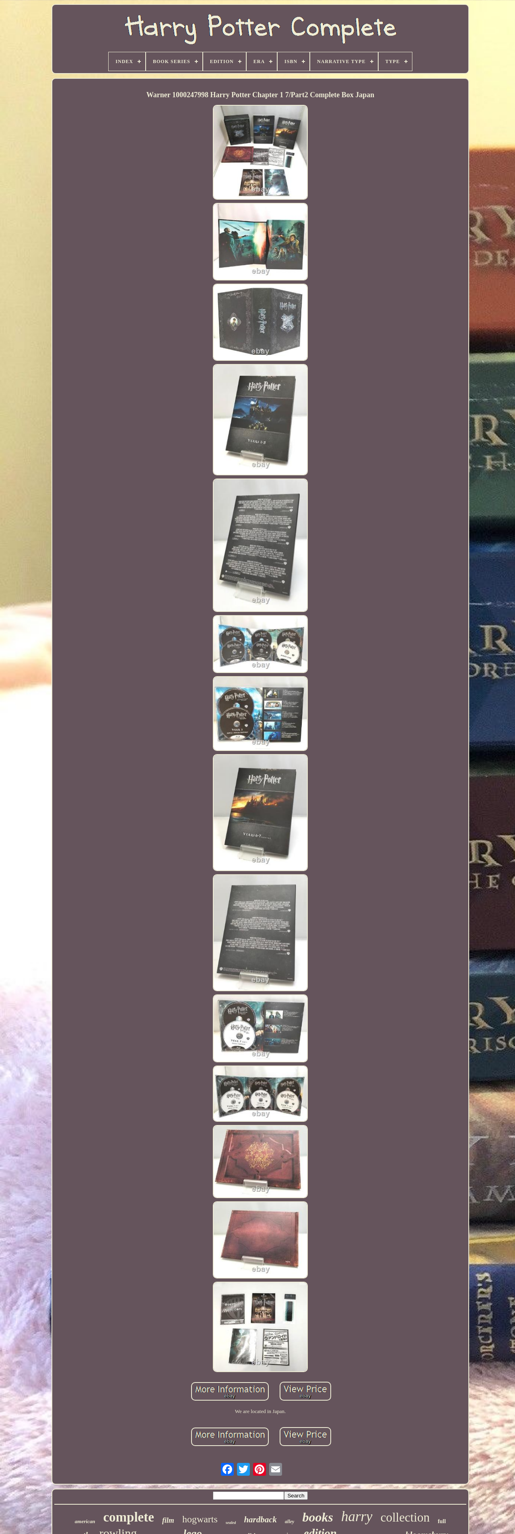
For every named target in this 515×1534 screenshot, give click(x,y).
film (168, 1520)
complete (128, 1517)
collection (405, 1517)
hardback (260, 1519)
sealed (231, 1522)
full (442, 1521)
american (85, 1521)
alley (289, 1521)
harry (357, 1516)
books (317, 1517)
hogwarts (200, 1519)
